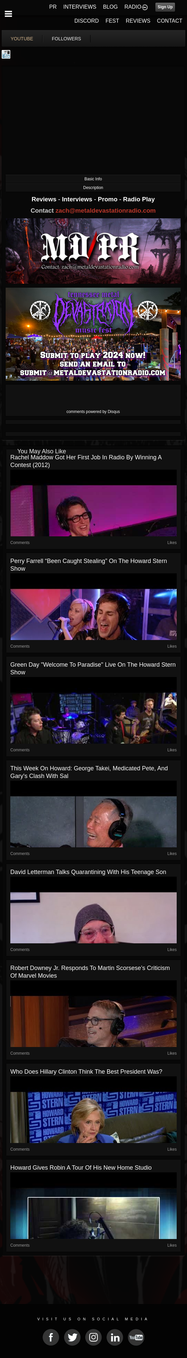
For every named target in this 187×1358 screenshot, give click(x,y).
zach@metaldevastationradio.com (106, 210)
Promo (108, 199)
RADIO (132, 7)
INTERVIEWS (79, 7)
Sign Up (165, 7)
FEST (112, 21)
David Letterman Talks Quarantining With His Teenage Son (88, 872)
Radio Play (139, 199)
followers (66, 38)
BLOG (110, 7)
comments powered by (93, 411)
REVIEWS (138, 21)
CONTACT (169, 21)
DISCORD (86, 21)
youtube (22, 38)
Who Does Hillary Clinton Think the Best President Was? (86, 1071)
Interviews (78, 199)
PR (53, 7)
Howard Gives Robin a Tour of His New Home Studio (81, 1167)
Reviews (45, 199)
